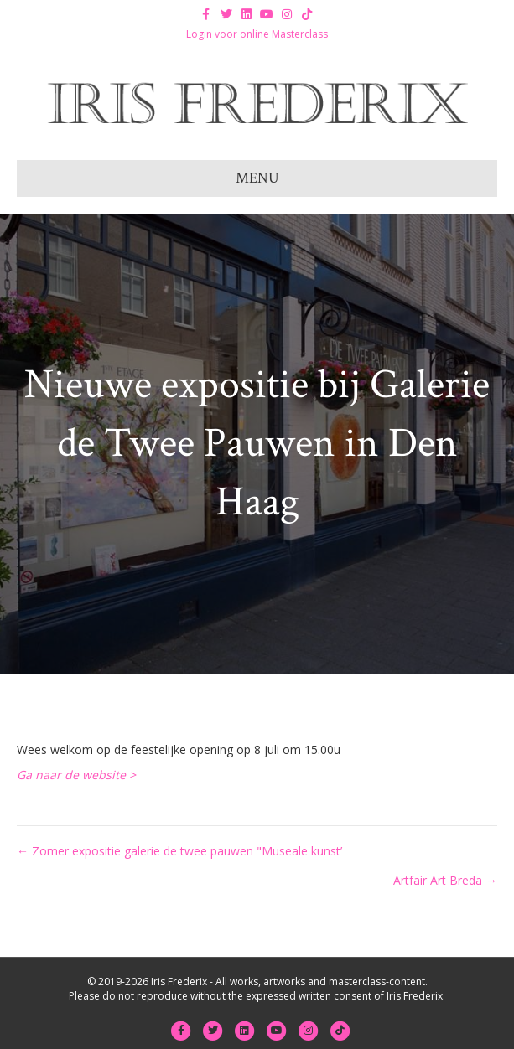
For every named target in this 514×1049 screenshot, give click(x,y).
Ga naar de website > (78, 775)
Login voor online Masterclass (257, 34)
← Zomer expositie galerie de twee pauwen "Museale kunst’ (179, 851)
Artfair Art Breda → (445, 880)
